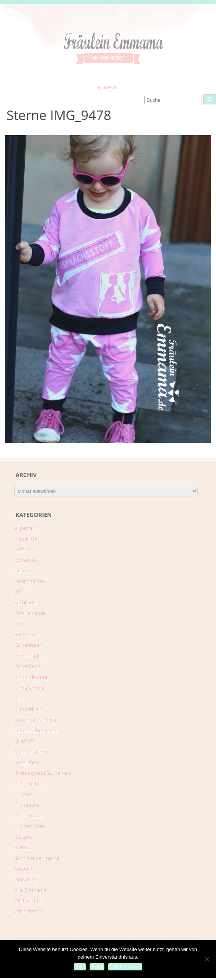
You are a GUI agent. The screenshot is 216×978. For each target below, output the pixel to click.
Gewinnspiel (28, 655)
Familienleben (30, 613)
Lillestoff (24, 741)
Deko (20, 570)
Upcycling (25, 879)
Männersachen (31, 751)
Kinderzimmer (30, 687)
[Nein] (206, 959)
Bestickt (23, 549)
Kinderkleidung (31, 677)
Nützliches (26, 762)
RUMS (21, 847)
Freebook (25, 623)
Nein (97, 967)
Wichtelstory (28, 911)
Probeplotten (29, 815)
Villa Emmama (30, 889)
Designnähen (29, 581)
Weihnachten (29, 900)
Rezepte (23, 836)
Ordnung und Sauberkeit (42, 772)
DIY (18, 591)
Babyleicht (26, 538)
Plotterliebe (27, 783)
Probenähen (28, 804)
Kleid (19, 698)
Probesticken (29, 826)
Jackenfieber (28, 666)
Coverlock (25, 559)
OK (79, 967)
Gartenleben (28, 644)
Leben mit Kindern (35, 719)
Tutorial (23, 868)
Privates (23, 794)
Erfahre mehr (125, 967)
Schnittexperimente (36, 858)
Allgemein (25, 528)
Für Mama (26, 634)
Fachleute (25, 602)
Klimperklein (28, 709)
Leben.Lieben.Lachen (38, 730)
